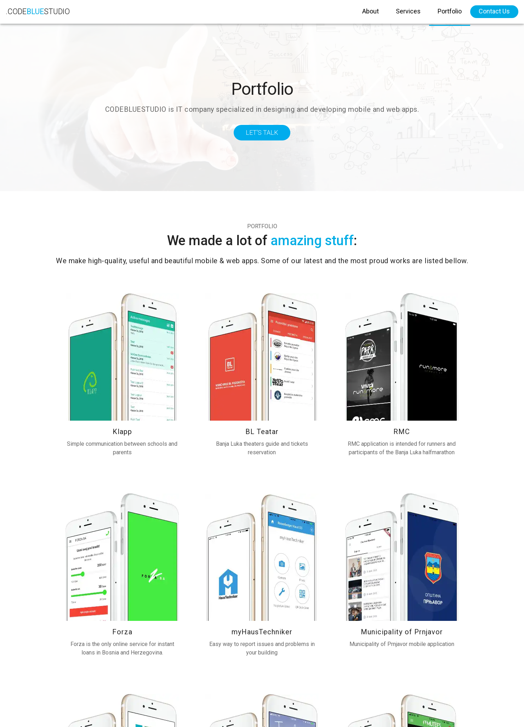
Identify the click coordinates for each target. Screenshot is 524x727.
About (370, 13)
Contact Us (494, 13)
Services (408, 13)
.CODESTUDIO (43, 14)
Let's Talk (262, 132)
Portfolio (450, 13)
